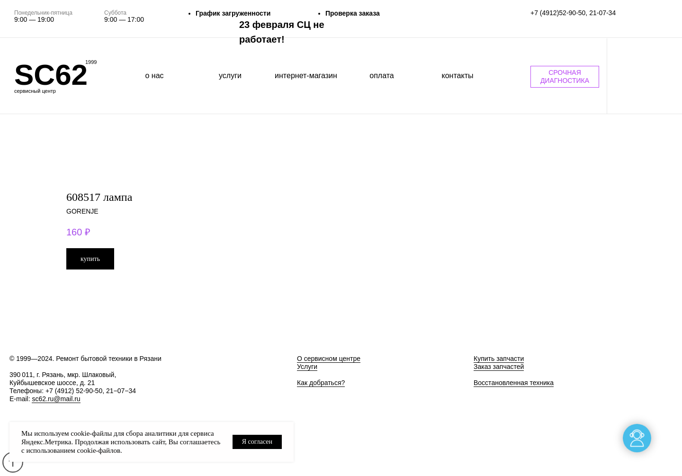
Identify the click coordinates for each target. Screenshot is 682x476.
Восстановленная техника (514, 382)
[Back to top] (12, 462)
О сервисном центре (328, 358)
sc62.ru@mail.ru (56, 399)
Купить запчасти (499, 358)
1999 (91, 62)
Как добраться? (321, 382)
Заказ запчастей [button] (499, 366)
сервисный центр (35, 91)
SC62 (51, 74)
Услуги (307, 366)
